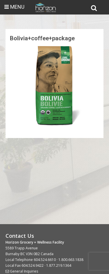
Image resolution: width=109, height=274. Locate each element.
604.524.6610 (45, 259)
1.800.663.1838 (70, 259)
